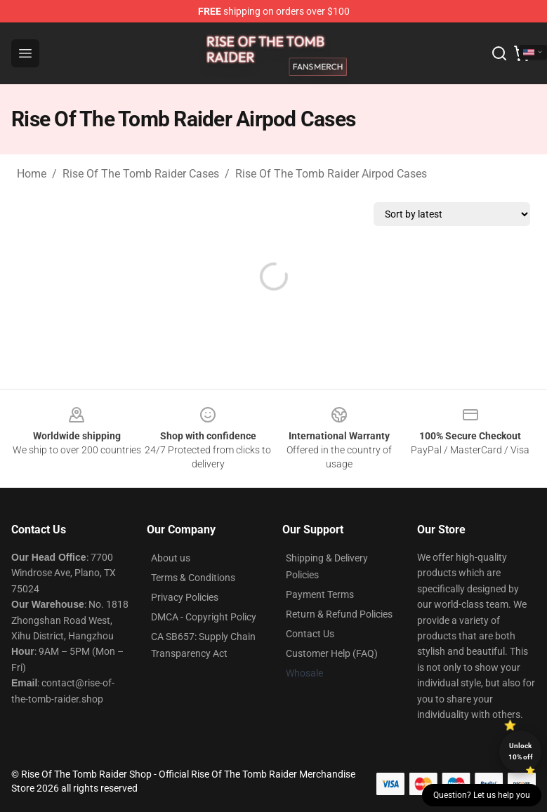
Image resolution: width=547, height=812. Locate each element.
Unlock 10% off (520, 751)
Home (31, 173)
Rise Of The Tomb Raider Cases (140, 173)
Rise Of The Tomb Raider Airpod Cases (331, 173)
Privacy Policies (184, 597)
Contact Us (310, 633)
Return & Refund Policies (339, 614)
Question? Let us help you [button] (481, 795)
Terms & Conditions (193, 577)
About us (170, 558)
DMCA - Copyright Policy (203, 617)
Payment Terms (320, 594)
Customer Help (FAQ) (332, 653)
